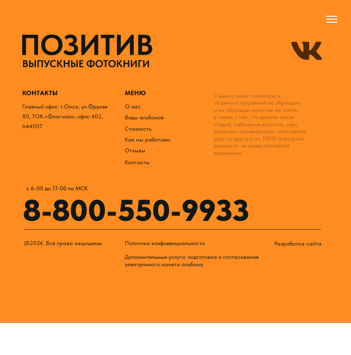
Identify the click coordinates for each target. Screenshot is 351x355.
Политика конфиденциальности (165, 243)
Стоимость (138, 128)
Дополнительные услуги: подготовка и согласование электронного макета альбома (192, 260)
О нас (132, 106)
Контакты (137, 162)
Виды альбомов (144, 117)
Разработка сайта (297, 243)
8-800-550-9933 (136, 210)
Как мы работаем (147, 139)
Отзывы (135, 150)
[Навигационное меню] (331, 19)
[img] (87, 51)
